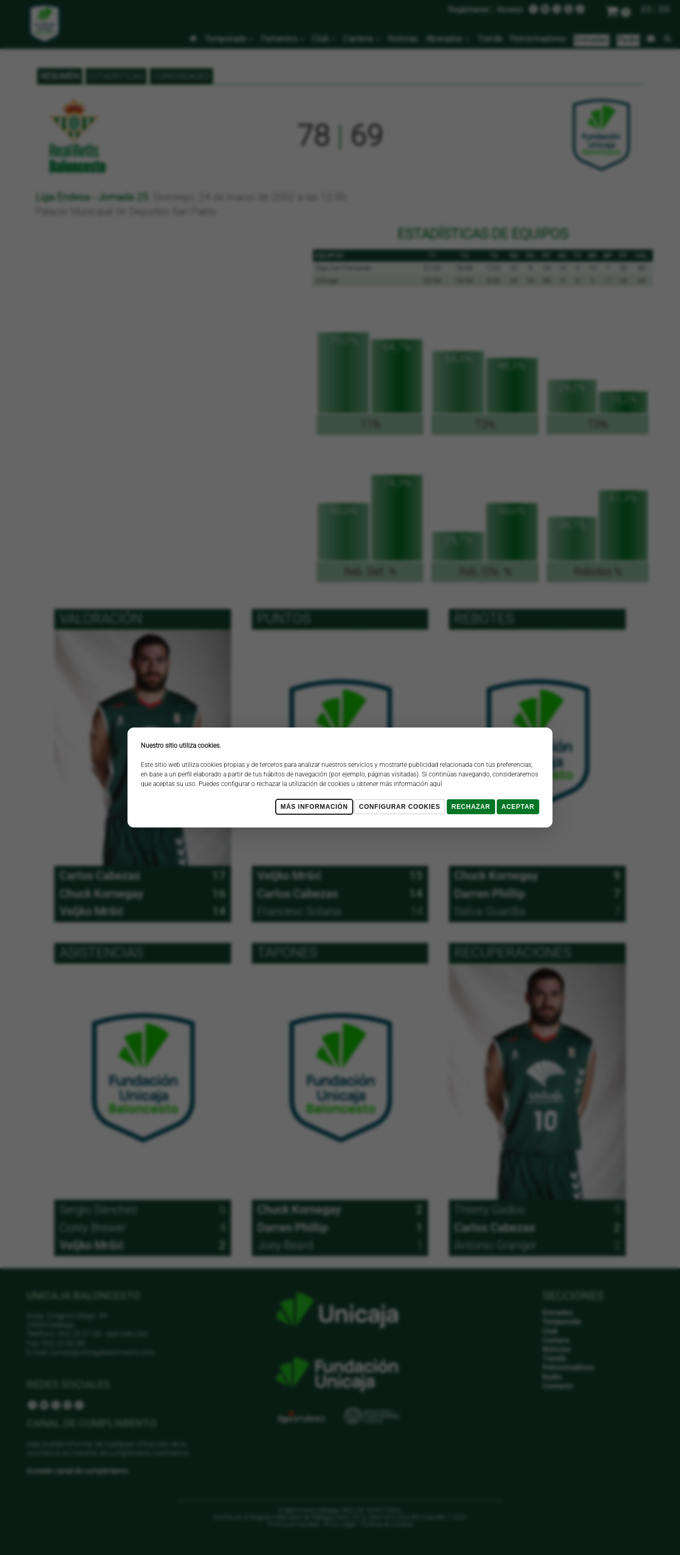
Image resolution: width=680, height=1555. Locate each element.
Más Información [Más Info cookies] (314, 806)
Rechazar (471, 806)
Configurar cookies (399, 806)
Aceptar (518, 806)
